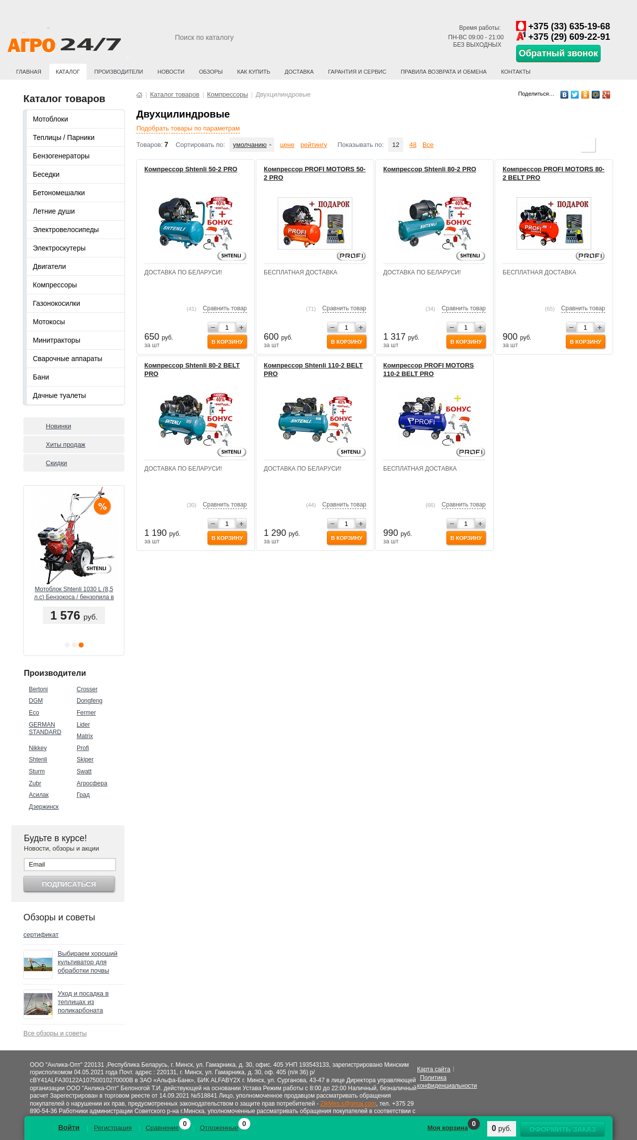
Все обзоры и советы (55, 1033)
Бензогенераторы (61, 156)
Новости (170, 72)
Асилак (39, 794)
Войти (69, 1128)
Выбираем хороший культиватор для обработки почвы (87, 962)
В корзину (227, 342)
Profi (83, 748)
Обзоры (211, 72)
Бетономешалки (59, 193)
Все (428, 144)
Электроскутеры (59, 248)
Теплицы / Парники (64, 137)
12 (395, 144)
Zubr (35, 783)
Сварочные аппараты (68, 359)
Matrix (85, 736)
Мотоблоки (50, 119)
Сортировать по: (200, 144)
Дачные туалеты (59, 395)
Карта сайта (433, 1069)
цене (287, 144)
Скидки (56, 463)
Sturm (37, 771)
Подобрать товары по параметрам (188, 128)
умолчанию (250, 144)
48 (412, 144)
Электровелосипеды (66, 230)
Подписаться (69, 884)
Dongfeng (90, 700)
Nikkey (38, 748)
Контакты (516, 72)
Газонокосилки (56, 303)
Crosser (87, 689)
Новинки (58, 426)
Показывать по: (360, 144)
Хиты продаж (66, 444)
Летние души (54, 211)
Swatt (84, 771)
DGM (36, 700)
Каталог (68, 72)
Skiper (85, 759)
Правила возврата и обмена (444, 72)
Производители (119, 72)
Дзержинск (44, 806)
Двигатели (49, 266)
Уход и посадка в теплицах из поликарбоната (83, 1002)
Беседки (46, 174)
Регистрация (113, 1128)
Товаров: (149, 144)
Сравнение (162, 1128)
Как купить (253, 72)
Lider (83, 724)
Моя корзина (447, 1128)
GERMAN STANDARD (45, 728)
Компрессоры (55, 285)
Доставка (299, 72)
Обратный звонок (558, 53)
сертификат (41, 934)
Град (83, 794)
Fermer (86, 712)
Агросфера (92, 783)
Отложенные (219, 1128)
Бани (41, 377)
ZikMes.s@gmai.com (348, 1103)
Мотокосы (49, 322)
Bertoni (38, 689)
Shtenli (38, 759)
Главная (28, 72)
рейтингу (314, 144)
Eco (34, 712)
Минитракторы (56, 340)
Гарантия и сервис (357, 72)
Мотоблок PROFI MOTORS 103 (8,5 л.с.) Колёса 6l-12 (73, 593)
